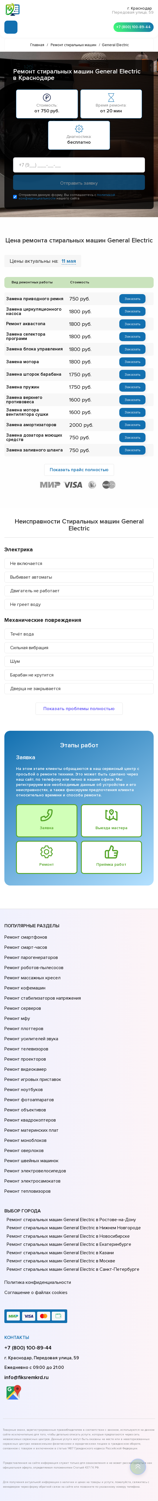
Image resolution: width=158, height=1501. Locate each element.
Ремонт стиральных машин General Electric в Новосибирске (67, 1184)
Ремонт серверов (22, 994)
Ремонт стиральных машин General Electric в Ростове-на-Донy (69, 1167)
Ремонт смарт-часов (25, 945)
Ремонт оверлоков (23, 1108)
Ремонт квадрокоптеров (29, 1083)
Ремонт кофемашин (24, 977)
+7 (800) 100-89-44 (132, 26)
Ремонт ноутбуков (22, 1059)
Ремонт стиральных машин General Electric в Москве (59, 1209)
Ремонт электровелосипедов (34, 1124)
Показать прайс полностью (79, 469)
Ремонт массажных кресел (31, 969)
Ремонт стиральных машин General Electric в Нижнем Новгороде (72, 1175)
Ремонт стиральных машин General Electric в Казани (59, 1200)
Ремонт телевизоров (25, 1026)
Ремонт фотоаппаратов (28, 1067)
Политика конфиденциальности (36, 1229)
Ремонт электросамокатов (31, 1132)
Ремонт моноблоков (24, 1099)
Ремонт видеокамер (24, 1042)
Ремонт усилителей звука (30, 1018)
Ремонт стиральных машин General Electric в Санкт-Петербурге (71, 1217)
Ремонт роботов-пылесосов (33, 961)
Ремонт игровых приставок (31, 1051)
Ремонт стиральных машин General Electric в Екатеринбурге (67, 1192)
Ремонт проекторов (24, 1034)
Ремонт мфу (16, 1002)
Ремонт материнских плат (30, 1091)
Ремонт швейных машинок (30, 1116)
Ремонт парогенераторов (30, 953)
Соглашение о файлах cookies (34, 1237)
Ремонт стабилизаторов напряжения (41, 986)
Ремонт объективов (24, 1075)
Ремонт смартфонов (25, 937)
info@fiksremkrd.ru (26, 1321)
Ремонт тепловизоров (26, 1140)
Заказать (132, 299)
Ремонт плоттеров (23, 1010)
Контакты (16, 1281)
